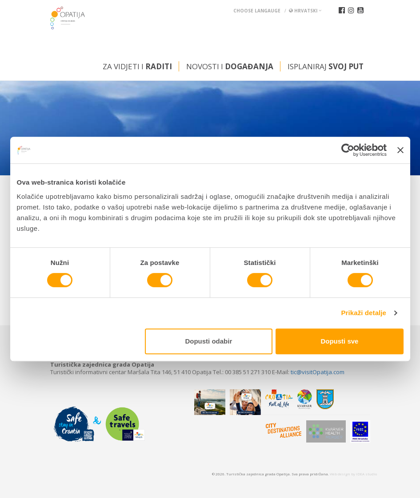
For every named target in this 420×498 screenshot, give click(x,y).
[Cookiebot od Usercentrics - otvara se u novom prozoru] (348, 150)
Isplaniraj (326, 66)
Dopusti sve (339, 341)
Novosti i (229, 66)
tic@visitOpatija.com (317, 372)
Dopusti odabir (208, 341)
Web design (340, 473)
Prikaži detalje (364, 312)
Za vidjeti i (137, 66)
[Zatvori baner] (400, 150)
